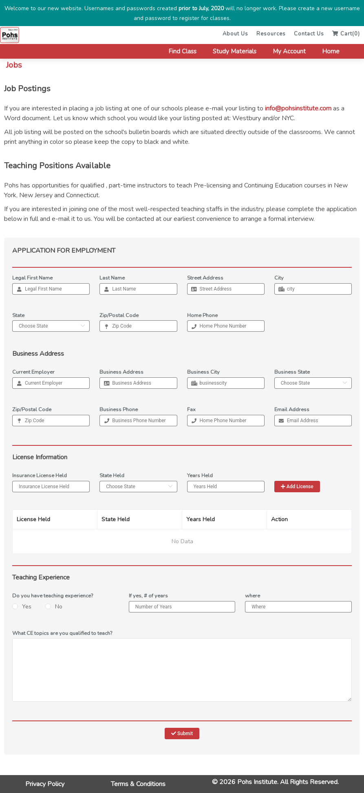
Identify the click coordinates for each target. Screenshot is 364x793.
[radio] (21, 607)
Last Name (112, 278)
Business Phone (118, 409)
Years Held (200, 475)
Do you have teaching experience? (52, 595)
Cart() (346, 33)
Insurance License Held (39, 475)
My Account (289, 51)
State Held (111, 475)
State (18, 315)
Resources (271, 33)
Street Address (205, 278)
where (252, 595)
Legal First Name (32, 278)
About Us (235, 33)
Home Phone (202, 315)
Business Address (121, 372)
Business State (292, 372)
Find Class (182, 51)
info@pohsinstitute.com (298, 108)
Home (331, 51)
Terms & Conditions (138, 784)
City (279, 278)
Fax (191, 409)
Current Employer (33, 372)
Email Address (291, 409)
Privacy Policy (44, 784)
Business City (203, 372)
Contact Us (309, 33)
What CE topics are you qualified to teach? (62, 633)
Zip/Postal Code (119, 315)
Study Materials (234, 51)
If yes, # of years (148, 595)
